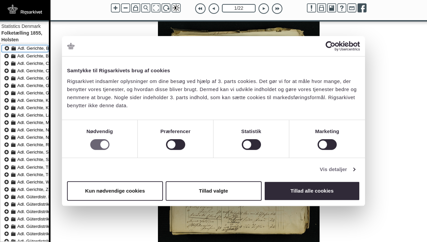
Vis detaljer (333, 169)
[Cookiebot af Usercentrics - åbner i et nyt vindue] (330, 46)
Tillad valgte (213, 191)
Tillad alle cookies (311, 191)
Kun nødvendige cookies (115, 191)
